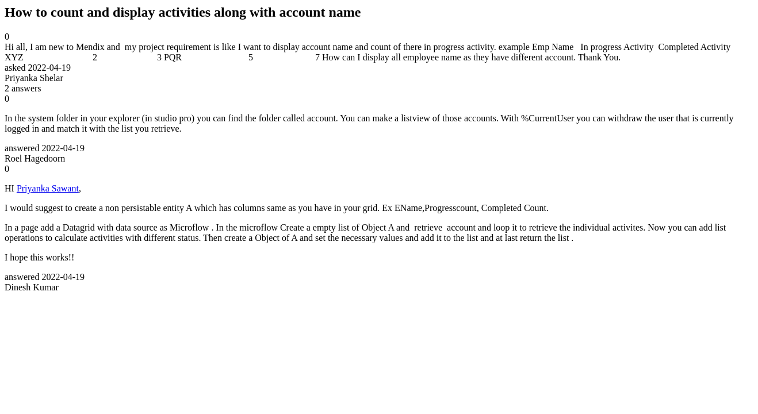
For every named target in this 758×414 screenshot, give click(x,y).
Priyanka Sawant (48, 188)
